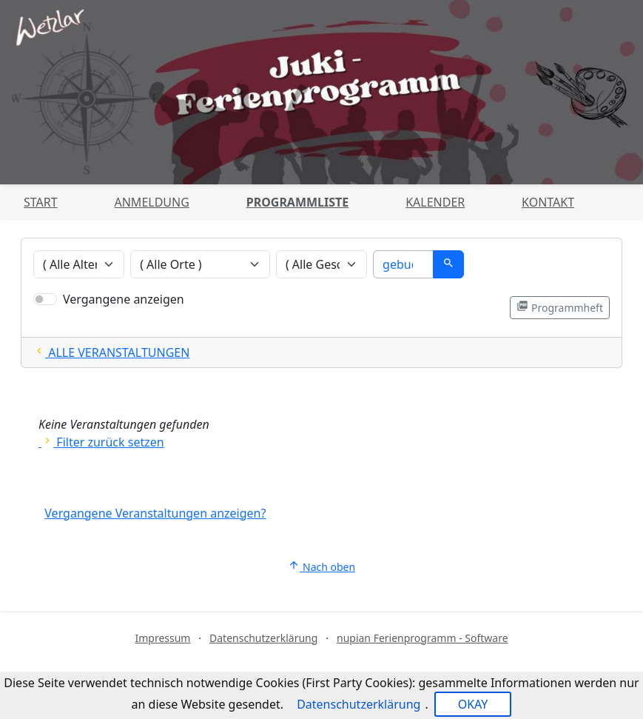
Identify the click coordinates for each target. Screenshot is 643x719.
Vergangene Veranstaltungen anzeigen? (155, 513)
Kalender (435, 202)
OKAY (473, 704)
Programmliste (297, 202)
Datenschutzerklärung (263, 638)
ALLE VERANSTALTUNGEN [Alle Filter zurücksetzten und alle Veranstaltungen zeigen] (111, 352)
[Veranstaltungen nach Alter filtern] (78, 264)
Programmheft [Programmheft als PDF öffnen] (559, 307)
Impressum (162, 638)
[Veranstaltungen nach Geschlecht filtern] (321, 264)
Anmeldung (151, 202)
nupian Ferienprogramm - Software (422, 638)
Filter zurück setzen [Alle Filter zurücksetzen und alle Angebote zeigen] (101, 442)
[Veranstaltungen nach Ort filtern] (200, 264)
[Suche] (403, 264)
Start (41, 202)
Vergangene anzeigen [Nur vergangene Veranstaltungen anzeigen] (123, 299)
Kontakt (548, 202)
